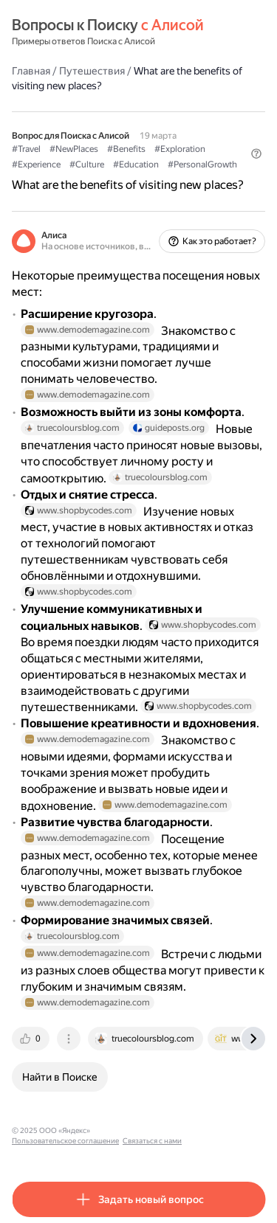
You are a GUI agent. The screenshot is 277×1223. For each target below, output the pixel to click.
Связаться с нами (152, 1141)
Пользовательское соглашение (65, 1141)
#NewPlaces (73, 149)
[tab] (32, 1038)
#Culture (86, 164)
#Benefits (126, 149)
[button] (256, 153)
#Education (136, 164)
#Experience (36, 164)
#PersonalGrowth (202, 164)
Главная (31, 71)
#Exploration (179, 149)
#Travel (26, 149)
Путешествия (92, 71)
